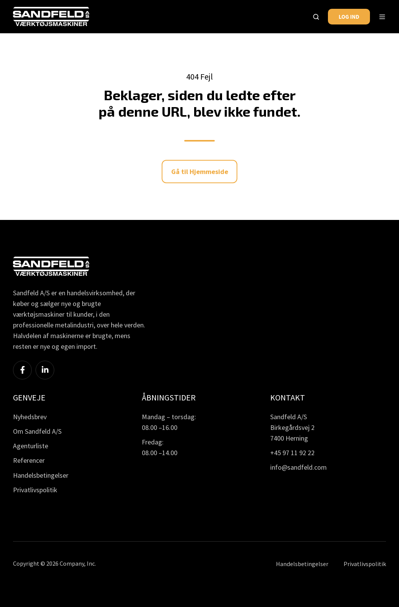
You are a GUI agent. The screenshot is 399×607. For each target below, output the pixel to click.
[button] (316, 17)
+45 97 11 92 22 (292, 452)
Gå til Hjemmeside (199, 171)
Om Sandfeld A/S (37, 431)
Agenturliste (30, 445)
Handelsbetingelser (40, 475)
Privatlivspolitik (35, 489)
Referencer (29, 460)
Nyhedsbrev (30, 416)
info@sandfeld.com (298, 467)
